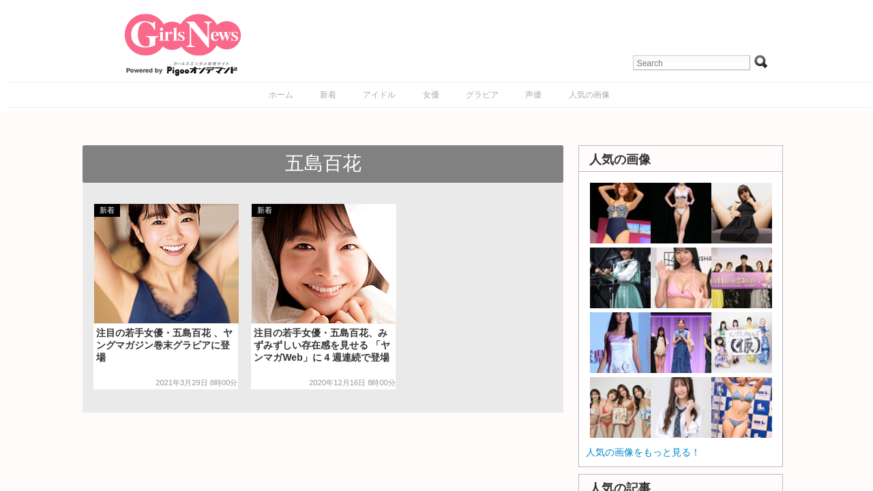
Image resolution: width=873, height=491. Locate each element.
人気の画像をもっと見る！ (643, 452)
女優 (431, 95)
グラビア (482, 95)
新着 (328, 95)
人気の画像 (589, 95)
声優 (533, 95)
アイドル (379, 95)
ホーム (281, 95)
